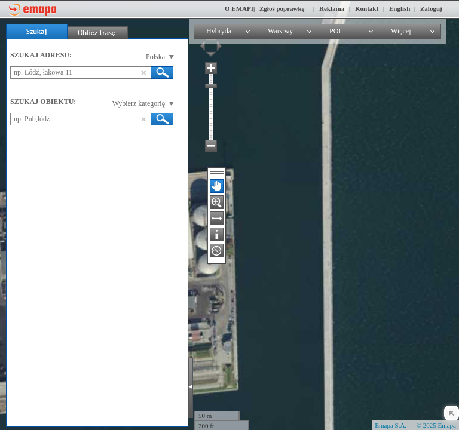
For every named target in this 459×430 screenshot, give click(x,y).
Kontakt (366, 8)
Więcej (401, 31)
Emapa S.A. (390, 425)
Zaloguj (431, 8)
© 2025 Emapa (436, 425)
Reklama (331, 8)
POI (335, 31)
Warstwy (280, 31)
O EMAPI (239, 8)
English (399, 8)
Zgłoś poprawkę (282, 8)
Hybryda (218, 31)
